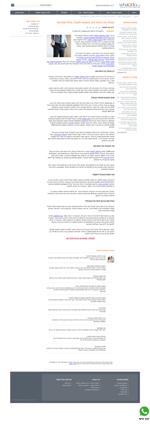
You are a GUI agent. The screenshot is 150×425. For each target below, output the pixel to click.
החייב (109, 44)
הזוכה (97, 55)
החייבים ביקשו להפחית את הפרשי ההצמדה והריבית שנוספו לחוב (128, 123)
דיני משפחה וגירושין (121, 385)
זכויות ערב (102, 308)
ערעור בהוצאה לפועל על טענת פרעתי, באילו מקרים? (128, 33)
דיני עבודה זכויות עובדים (30, 28)
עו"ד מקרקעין (122, 394)
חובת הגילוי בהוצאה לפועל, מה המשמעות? (127, 50)
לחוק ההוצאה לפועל (101, 35)
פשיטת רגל (123, 392)
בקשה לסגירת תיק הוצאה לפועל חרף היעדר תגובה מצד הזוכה (127, 93)
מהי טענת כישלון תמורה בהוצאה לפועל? (129, 54)
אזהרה (71, 123)
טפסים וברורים (33, 31)
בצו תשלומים (58, 216)
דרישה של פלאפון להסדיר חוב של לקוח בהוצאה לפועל (127, 98)
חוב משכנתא (101, 328)
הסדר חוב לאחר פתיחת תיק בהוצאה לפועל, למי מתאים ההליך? (127, 64)
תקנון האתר (66, 385)
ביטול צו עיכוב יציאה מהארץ (96, 336)
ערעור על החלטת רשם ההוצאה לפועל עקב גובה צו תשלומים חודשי (127, 113)
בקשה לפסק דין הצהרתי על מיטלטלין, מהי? (90, 286)
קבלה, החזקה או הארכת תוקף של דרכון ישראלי (96, 57)
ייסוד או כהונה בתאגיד (84, 62)
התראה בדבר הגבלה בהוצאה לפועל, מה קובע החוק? (127, 37)
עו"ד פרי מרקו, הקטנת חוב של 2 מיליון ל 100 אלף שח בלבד (127, 83)
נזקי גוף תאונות (122, 383)
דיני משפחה (34, 24)
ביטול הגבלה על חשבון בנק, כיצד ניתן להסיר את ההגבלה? (127, 59)
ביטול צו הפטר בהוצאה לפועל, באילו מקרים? (129, 46)
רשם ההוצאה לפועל (95, 40)
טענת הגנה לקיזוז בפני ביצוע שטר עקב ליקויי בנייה (127, 108)
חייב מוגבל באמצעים (92, 390)
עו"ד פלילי (124, 390)
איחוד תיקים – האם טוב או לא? (88, 385)
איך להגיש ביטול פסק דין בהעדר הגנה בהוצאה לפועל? (127, 69)
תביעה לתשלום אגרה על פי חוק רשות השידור (128, 129)
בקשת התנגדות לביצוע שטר (96, 266)
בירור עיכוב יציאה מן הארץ (96, 318)
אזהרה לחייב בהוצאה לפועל (96, 256)
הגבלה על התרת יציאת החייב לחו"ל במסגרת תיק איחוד (127, 118)
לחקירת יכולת (103, 184)
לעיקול (106, 158)
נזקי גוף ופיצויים (33, 26)
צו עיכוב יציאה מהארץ (96, 60)
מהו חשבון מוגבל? (99, 276)
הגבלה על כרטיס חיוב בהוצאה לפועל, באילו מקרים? (127, 41)
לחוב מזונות (86, 119)
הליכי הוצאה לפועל (81, 76)
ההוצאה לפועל (95, 151)
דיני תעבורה (123, 387)
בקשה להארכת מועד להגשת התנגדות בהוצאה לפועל (87, 298)
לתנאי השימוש (72, 363)
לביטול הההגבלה (60, 134)
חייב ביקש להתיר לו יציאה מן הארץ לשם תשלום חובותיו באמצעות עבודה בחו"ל (127, 103)
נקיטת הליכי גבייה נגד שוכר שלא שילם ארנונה (128, 88)
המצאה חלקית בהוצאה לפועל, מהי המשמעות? (129, 29)
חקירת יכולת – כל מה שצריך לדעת (87, 383)
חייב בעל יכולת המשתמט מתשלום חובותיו (99, 38)
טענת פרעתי (95, 387)
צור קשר (67, 383)
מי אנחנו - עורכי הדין (31, 33)
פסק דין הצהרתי (100, 346)
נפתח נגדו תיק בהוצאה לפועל (103, 66)
